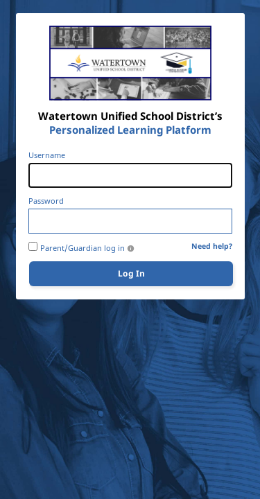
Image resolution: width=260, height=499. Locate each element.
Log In (131, 273)
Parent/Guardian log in (82, 248)
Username (46, 155)
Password (46, 201)
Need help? (211, 246)
